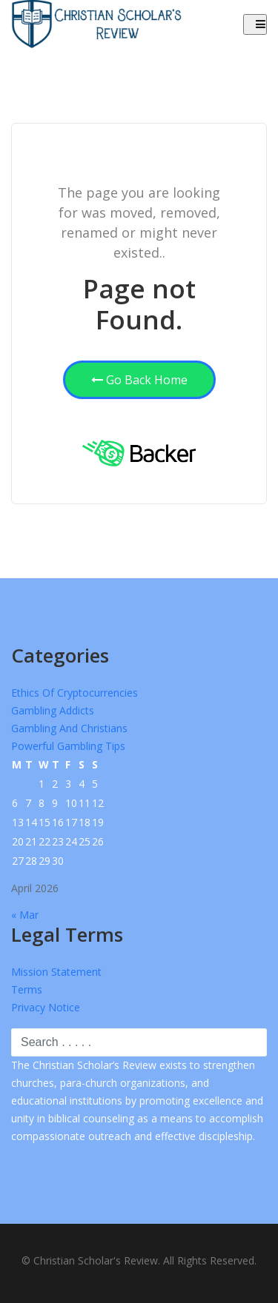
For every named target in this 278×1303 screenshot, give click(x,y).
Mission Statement (56, 972)
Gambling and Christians (69, 728)
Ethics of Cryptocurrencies (74, 693)
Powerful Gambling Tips (68, 746)
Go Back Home (139, 380)
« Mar (25, 915)
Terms (26, 989)
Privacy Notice (45, 1007)
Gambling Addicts (52, 710)
